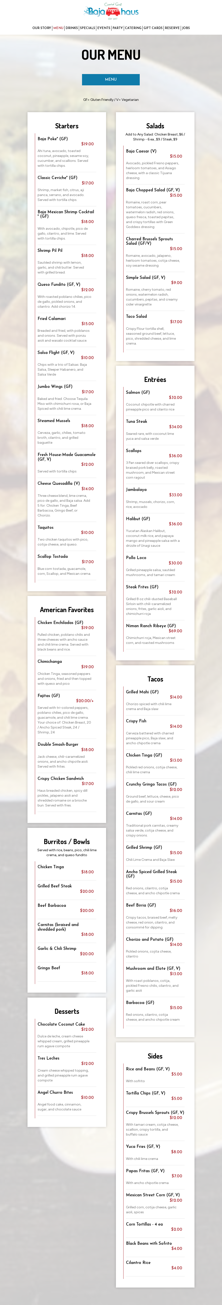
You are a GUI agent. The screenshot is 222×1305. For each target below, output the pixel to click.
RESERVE (172, 28)
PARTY (117, 28)
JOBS (186, 28)
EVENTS (103, 28)
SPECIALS (87, 28)
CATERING (133, 28)
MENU (58, 28)
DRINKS (72, 28)
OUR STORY (41, 28)
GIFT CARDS (153, 28)
